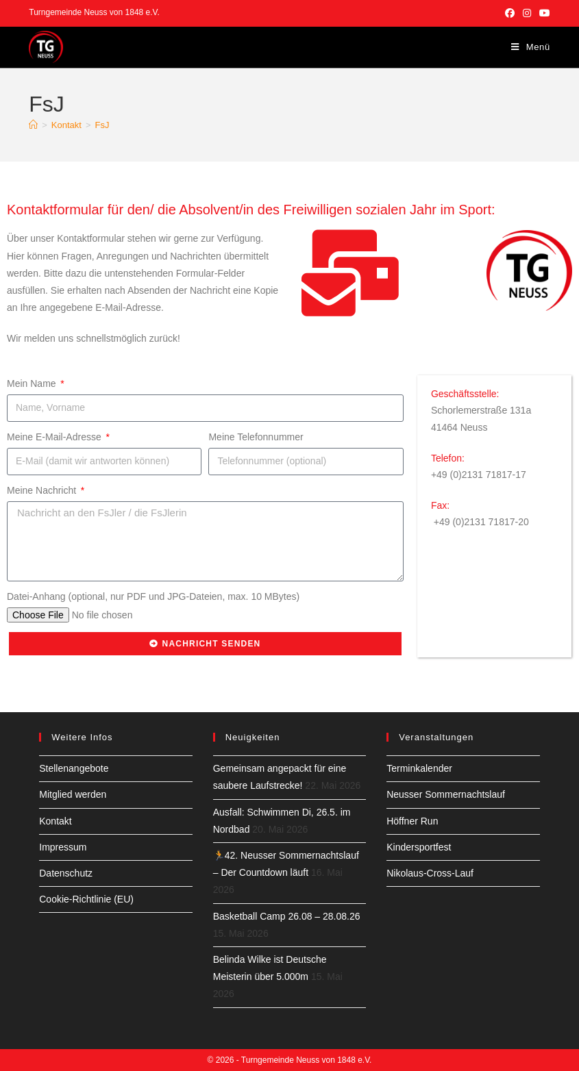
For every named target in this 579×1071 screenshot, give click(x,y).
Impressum (62, 847)
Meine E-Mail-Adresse (55, 436)
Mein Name (32, 383)
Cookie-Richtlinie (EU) (86, 899)
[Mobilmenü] (530, 47)
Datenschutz (66, 873)
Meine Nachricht (43, 490)
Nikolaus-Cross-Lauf (429, 873)
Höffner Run (412, 821)
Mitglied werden (72, 794)
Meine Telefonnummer (255, 436)
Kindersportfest (418, 847)
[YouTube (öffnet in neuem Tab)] (542, 13)
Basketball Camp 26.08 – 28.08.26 (286, 916)
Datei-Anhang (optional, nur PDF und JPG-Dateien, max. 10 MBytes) (153, 596)
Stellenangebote (73, 768)
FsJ (102, 125)
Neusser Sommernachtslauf (445, 794)
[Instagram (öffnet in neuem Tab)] (527, 13)
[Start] (33, 125)
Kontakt (55, 821)
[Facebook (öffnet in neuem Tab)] (510, 13)
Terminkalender (419, 768)
